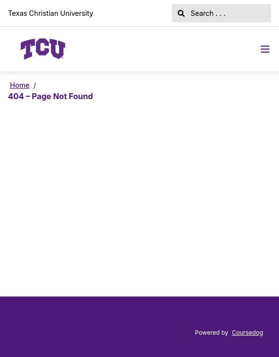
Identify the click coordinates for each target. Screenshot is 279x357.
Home (20, 85)
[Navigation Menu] (265, 49)
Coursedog (247, 332)
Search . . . (201, 13)
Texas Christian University (50, 13)
